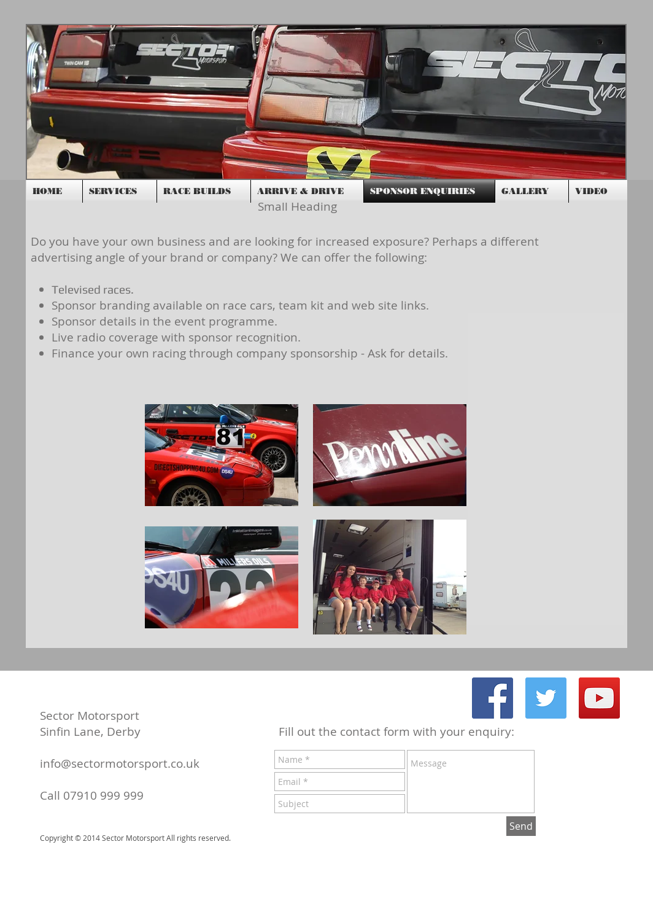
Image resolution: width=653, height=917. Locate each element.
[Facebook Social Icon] (492, 698)
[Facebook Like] (530, 168)
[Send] (521, 826)
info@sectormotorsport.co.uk (119, 763)
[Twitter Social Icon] (545, 698)
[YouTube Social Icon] (599, 698)
